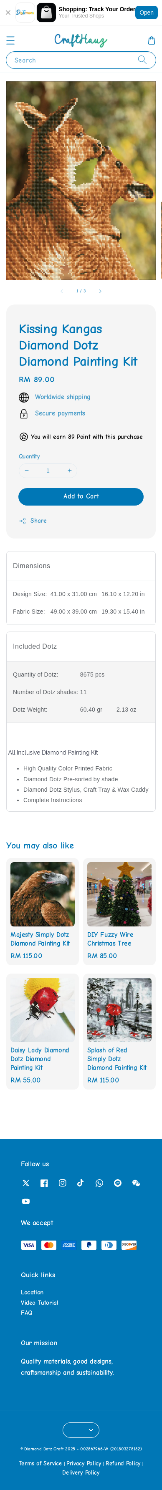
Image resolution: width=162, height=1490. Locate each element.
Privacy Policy (83, 1463)
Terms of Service (40, 1463)
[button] (10, 40)
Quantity (29, 456)
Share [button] (33, 521)
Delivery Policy (81, 1473)
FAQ (27, 1312)
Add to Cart (81, 496)
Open (146, 12)
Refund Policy (123, 1463)
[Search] (142, 60)
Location (32, 1292)
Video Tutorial (39, 1302)
